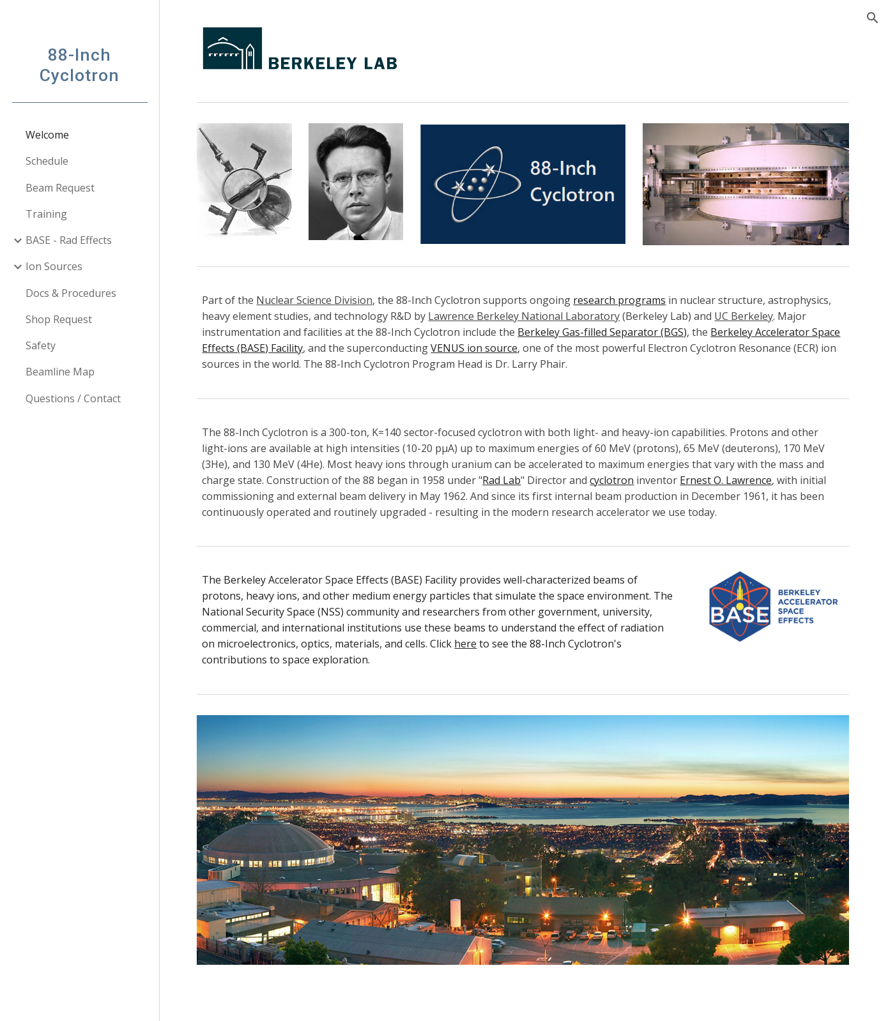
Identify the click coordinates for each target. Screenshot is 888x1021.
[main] (524, 332)
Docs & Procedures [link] (71, 293)
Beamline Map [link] (60, 372)
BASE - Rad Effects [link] (69, 240)
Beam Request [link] (60, 188)
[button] (872, 18)
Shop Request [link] (59, 319)
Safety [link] (41, 345)
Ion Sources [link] (54, 266)
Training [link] (46, 214)
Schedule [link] (47, 161)
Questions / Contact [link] (73, 398)
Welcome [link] (47, 135)
